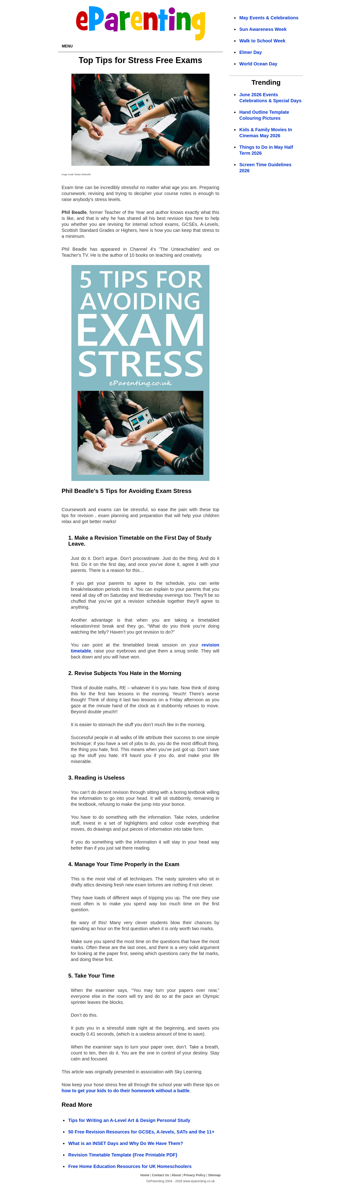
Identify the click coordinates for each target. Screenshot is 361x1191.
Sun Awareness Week (263, 29)
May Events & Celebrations (269, 17)
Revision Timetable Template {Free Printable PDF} (123, 1154)
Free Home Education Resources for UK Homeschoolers (130, 1166)
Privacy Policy (194, 1175)
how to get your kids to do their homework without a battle (126, 1090)
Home (144, 1175)
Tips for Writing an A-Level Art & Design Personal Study (129, 1120)
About (176, 1175)
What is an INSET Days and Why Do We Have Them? (125, 1143)
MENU (67, 46)
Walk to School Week (262, 40)
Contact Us (160, 1175)
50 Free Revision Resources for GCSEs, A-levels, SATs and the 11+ (141, 1131)
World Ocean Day (258, 63)
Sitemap (214, 1175)
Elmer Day (250, 52)
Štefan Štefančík (83, 174)
